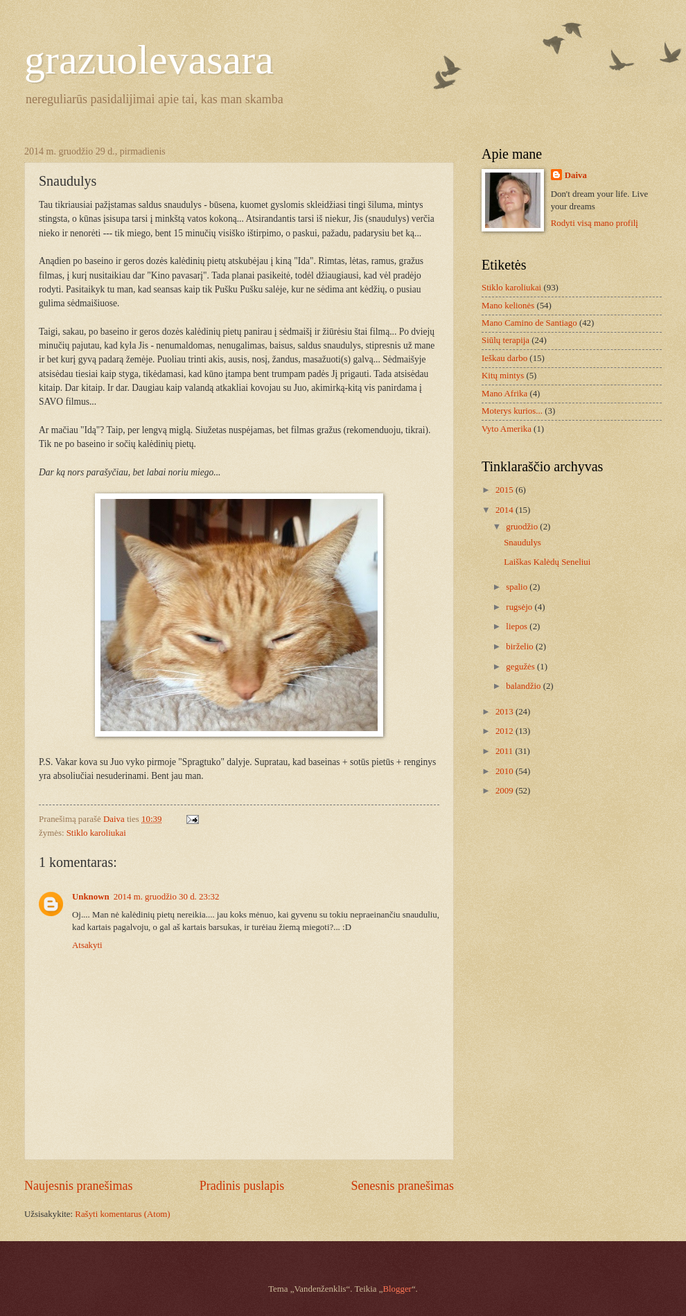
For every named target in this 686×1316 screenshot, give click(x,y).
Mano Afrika (504, 393)
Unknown (90, 897)
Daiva (576, 175)
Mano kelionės (508, 305)
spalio (517, 587)
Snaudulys (522, 542)
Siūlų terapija (505, 340)
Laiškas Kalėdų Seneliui (547, 562)
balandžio (524, 686)
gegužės (521, 667)
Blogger (396, 1289)
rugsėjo (520, 607)
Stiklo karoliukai (96, 833)
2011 (505, 751)
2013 (505, 712)
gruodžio (523, 527)
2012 (505, 731)
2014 (505, 510)
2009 (505, 791)
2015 (505, 490)
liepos (517, 626)
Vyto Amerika (506, 429)
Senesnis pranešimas (402, 1186)
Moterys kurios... (512, 411)
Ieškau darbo (504, 358)
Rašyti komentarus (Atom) (122, 1214)
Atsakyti (87, 945)
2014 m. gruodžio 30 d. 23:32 (167, 897)
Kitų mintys (503, 375)
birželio (521, 646)
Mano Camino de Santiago (529, 323)
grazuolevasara (149, 59)
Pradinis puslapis (242, 1186)
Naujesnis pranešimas (78, 1186)
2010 (505, 771)
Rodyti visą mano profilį (594, 223)
